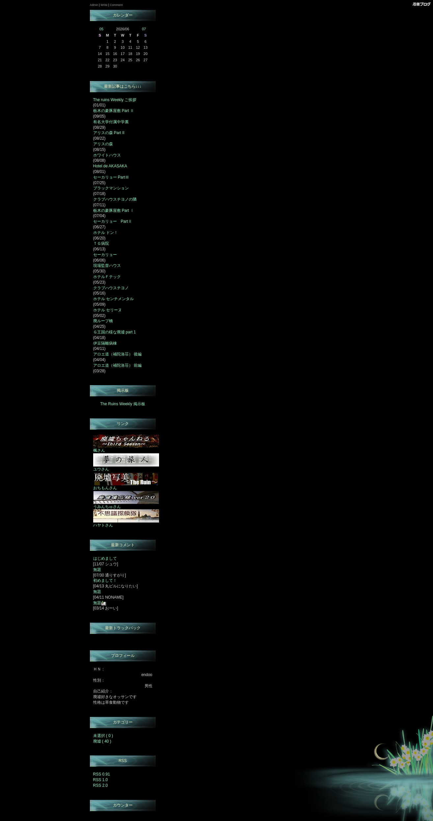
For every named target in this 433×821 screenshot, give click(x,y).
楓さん (126, 448)
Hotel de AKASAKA (110, 166)
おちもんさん (126, 486)
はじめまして (105, 558)
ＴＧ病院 (101, 243)
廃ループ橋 (103, 321)
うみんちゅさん (126, 504)
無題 (97, 569)
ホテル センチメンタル (113, 299)
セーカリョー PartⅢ (111, 177)
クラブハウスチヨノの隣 (115, 199)
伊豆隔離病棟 (105, 343)
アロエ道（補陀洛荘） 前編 (117, 365)
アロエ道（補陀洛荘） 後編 (117, 354)
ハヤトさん (126, 523)
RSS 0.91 (101, 774)
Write (103, 5)
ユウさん (126, 467)
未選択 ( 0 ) (103, 735)
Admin (94, 5)
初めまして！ (105, 580)
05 (101, 29)
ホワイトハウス (107, 155)
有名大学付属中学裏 (111, 122)
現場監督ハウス (107, 265)
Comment (116, 5)
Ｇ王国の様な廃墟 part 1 (114, 332)
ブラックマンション (111, 188)
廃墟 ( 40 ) (102, 741)
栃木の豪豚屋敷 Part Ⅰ (113, 210)
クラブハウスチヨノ (111, 288)
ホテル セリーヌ (107, 310)
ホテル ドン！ (105, 232)
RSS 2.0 (100, 785)
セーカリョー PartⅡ (112, 221)
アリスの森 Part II (108, 132)
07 (144, 29)
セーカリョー (105, 254)
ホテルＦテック (107, 276)
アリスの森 (103, 144)
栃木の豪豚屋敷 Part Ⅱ (113, 110)
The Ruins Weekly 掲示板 (122, 404)
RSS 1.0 (100, 780)
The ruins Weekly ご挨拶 (115, 100)
